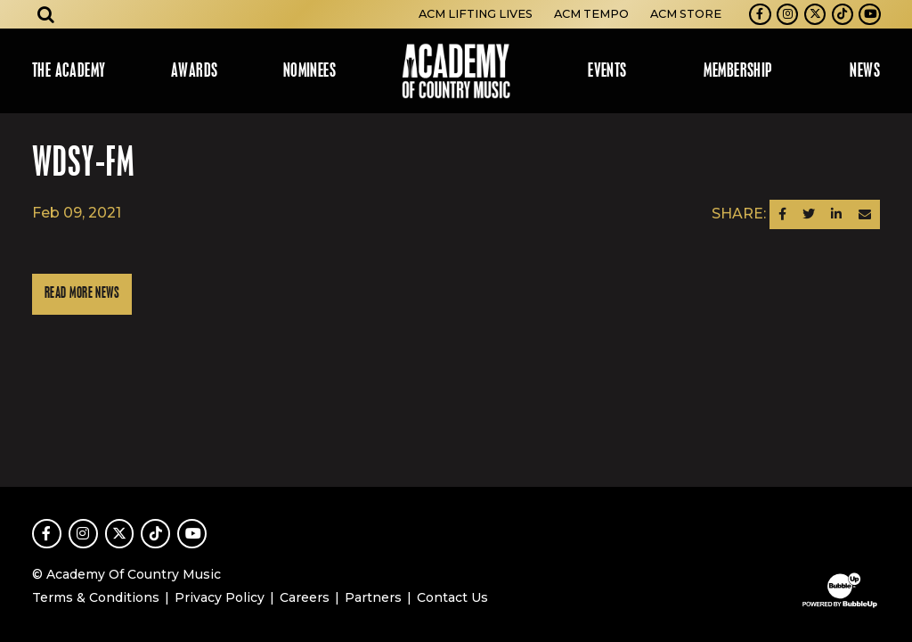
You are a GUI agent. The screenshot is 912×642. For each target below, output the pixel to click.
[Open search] (46, 14)
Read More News (82, 293)
